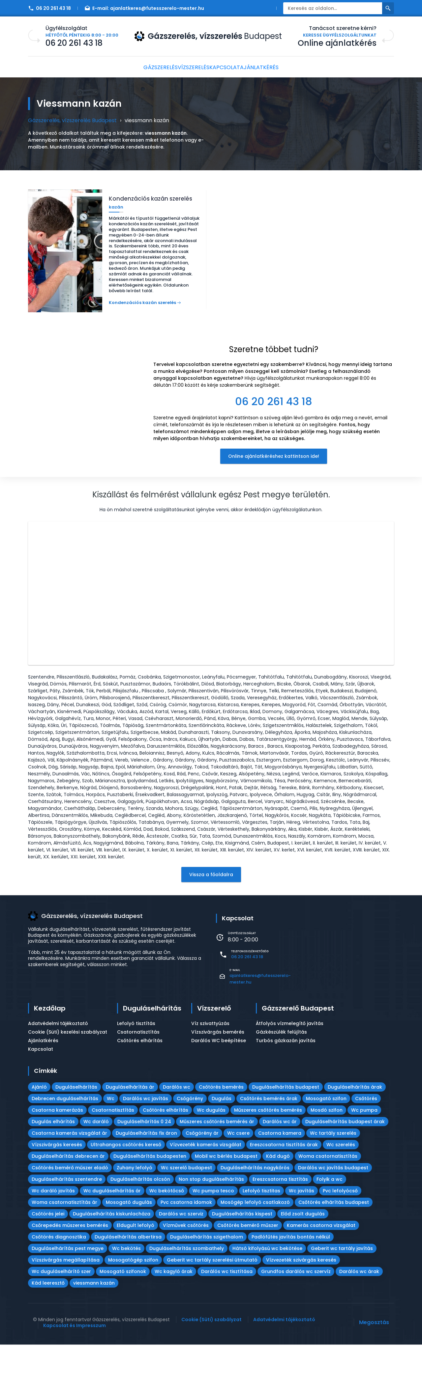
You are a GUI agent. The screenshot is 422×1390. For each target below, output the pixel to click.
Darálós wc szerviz (181, 1259)
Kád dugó (278, 1201)
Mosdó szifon (327, 1155)
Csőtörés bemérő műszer (247, 1270)
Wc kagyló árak (174, 1317)
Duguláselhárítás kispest (242, 1259)
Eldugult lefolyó (135, 1270)
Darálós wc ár (280, 1167)
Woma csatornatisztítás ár (64, 1247)
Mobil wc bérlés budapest (226, 1201)
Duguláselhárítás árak (355, 1132)
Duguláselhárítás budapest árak (345, 1167)
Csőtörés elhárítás (140, 1086)
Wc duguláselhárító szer (61, 1317)
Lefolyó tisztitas (261, 1236)
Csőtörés (366, 1144)
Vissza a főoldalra (211, 920)
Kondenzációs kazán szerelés (142, 300)
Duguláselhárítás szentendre (67, 1224)
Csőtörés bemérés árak (268, 1144)
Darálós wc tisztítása (227, 1317)
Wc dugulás (211, 1155)
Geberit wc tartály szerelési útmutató (212, 1305)
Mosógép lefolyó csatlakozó (255, 1247)
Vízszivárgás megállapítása (66, 1305)
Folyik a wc (329, 1224)
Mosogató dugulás (129, 1247)
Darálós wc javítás (145, 1144)
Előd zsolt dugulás (303, 1259)
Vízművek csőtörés (186, 1270)
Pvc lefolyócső (340, 1236)
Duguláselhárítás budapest (285, 1132)
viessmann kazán (94, 1328)
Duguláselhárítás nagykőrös (255, 1213)
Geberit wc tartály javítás (342, 1294)
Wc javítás (301, 1236)
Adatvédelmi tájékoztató (58, 1069)
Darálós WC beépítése (218, 1086)
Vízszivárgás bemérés (217, 1077)
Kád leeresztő (48, 1328)
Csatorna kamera (279, 1178)
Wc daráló (96, 1167)
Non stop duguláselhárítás (211, 1224)
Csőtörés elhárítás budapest (333, 1247)
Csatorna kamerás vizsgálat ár (69, 1178)
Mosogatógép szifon (133, 1305)
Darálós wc (176, 1132)
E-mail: (144, 8)
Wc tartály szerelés (333, 1178)
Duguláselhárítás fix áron (146, 1178)
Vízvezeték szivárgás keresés (301, 1305)
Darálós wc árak (359, 1317)
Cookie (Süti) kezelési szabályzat (67, 1077)
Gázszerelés (150, 67)
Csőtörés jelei (48, 1259)
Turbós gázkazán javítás (286, 1086)
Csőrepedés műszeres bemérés (70, 1270)
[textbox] (273, 378)
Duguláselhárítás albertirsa (128, 1282)
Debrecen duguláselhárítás (65, 1144)
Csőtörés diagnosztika (59, 1282)
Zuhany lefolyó (134, 1213)
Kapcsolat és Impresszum (74, 1371)
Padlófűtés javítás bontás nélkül (291, 1282)
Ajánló (39, 1132)
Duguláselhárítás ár (130, 1132)
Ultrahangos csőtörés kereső (126, 1190)
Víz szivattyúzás (210, 1069)
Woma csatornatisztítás (327, 1201)
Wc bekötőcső (166, 1236)
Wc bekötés (126, 1294)
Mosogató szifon (326, 1144)
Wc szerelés (340, 1190)
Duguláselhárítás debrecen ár (68, 1201)
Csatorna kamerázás (57, 1155)
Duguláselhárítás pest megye (68, 1294)
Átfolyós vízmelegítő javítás (289, 1069)
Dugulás (221, 1144)
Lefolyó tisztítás (136, 1069)
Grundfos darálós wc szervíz (296, 1317)
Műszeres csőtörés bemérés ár (217, 1167)
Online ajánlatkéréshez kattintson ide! (273, 459)
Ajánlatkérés (270, 67)
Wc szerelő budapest (186, 1213)
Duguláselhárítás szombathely (186, 1294)
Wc (110, 1144)
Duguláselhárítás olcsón (140, 1224)
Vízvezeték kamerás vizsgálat (205, 1190)
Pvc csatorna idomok (186, 1247)
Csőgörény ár (202, 1178)
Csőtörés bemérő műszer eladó (70, 1213)
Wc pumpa (364, 1155)
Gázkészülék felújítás (281, 1077)
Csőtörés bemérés (221, 1132)
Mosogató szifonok (123, 1317)
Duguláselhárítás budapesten (149, 1201)
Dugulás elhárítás (53, 1167)
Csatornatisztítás (138, 1077)
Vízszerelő (214, 1053)
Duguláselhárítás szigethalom (206, 1282)
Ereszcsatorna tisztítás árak (284, 1190)
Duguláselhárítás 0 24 (144, 1167)
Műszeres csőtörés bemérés (268, 1155)
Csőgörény (190, 1144)
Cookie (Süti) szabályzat (211, 1365)
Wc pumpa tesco (213, 1236)
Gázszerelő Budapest (298, 1053)
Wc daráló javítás (53, 1236)
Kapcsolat (229, 67)
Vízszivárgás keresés (57, 1190)
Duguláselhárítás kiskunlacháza (111, 1259)
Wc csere (238, 1178)
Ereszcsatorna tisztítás (280, 1224)
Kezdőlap (50, 1053)
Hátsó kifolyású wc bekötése (267, 1294)
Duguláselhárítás (152, 1053)
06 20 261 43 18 (49, 8)
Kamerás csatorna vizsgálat (321, 1270)
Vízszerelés (190, 67)
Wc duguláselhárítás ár (112, 1236)
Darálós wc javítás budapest (333, 1213)
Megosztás (374, 1368)
